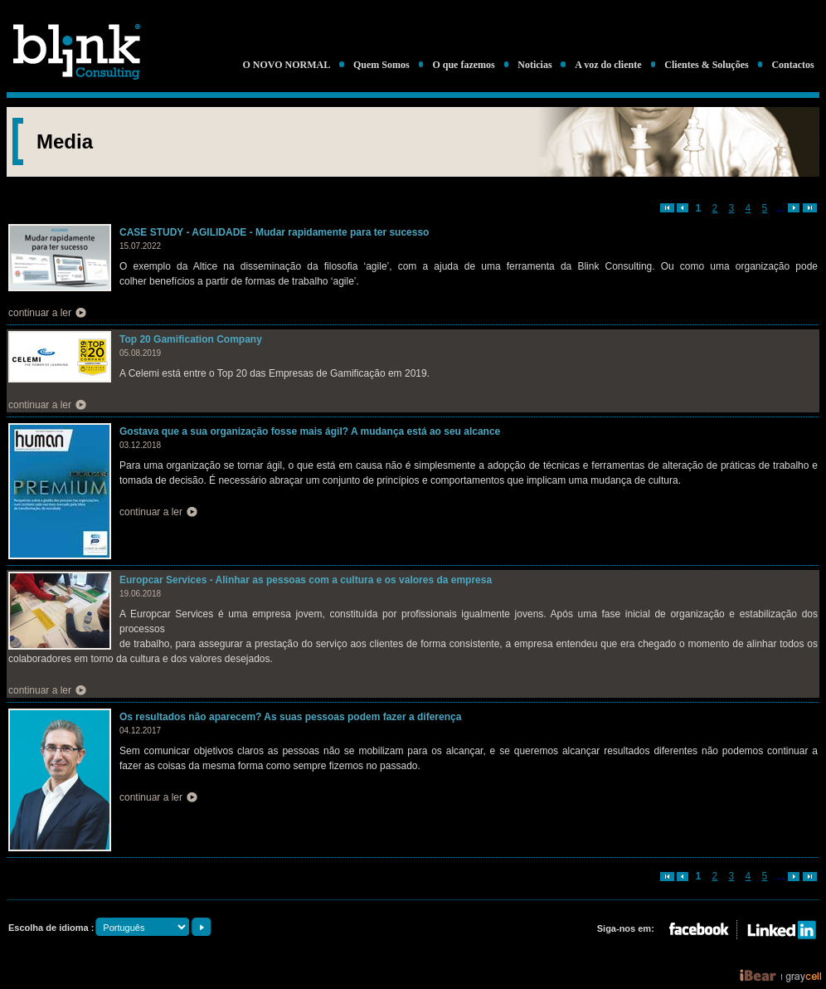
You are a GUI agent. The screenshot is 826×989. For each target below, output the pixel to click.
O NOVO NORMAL (286, 65)
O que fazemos (463, 65)
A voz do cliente (608, 65)
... (781, 208)
